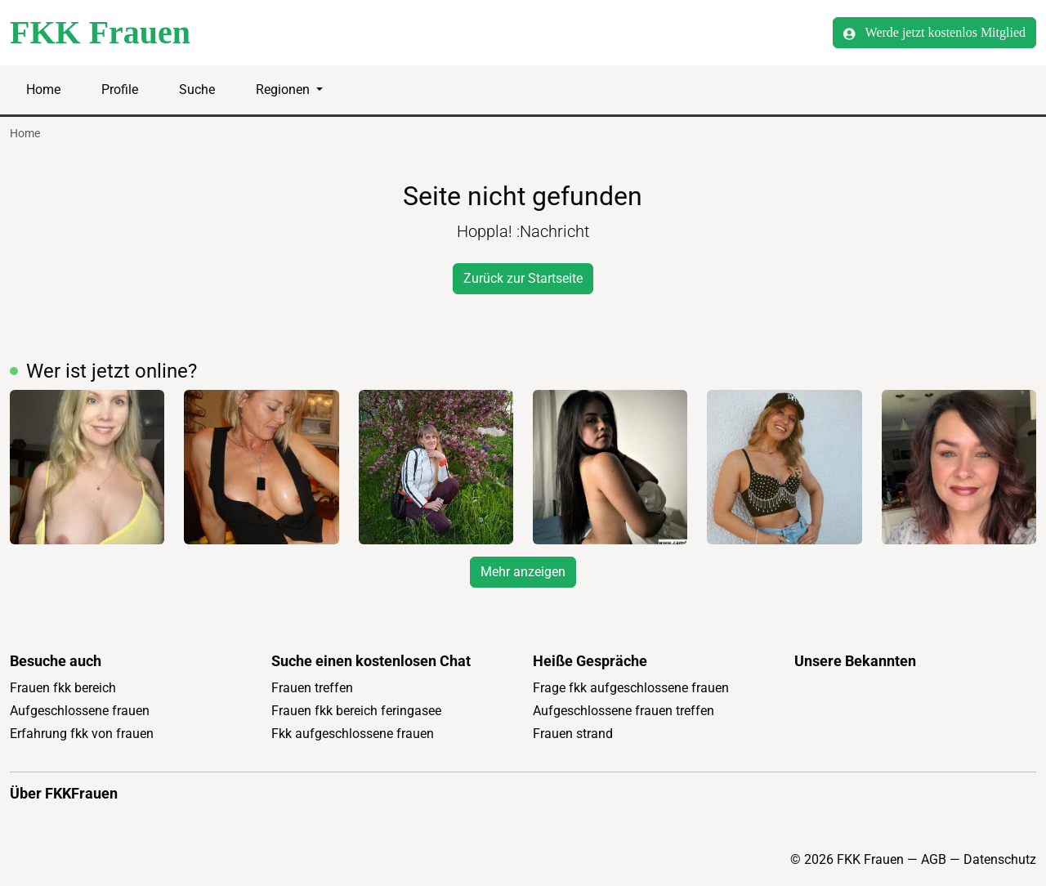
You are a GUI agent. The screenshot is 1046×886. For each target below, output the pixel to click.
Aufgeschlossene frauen (80, 710)
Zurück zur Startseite (523, 278)
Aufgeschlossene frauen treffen (623, 710)
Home (43, 89)
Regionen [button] (284, 89)
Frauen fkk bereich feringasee (356, 710)
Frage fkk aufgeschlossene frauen (631, 688)
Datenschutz (999, 859)
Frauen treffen (312, 688)
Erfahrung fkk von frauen (82, 733)
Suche (197, 89)
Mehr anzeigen (523, 571)
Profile (119, 89)
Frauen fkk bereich (63, 688)
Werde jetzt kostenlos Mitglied (934, 32)
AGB (933, 859)
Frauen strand (573, 733)
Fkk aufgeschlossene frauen (352, 733)
